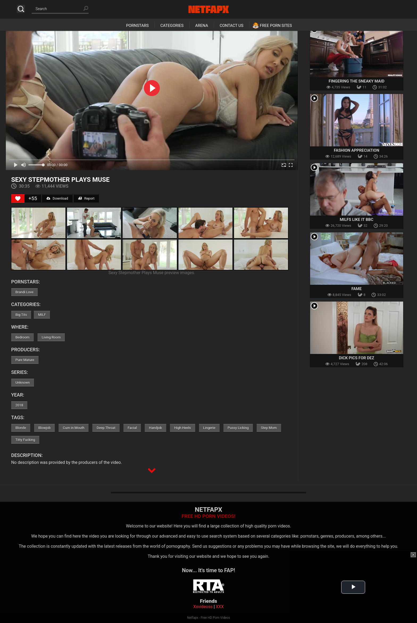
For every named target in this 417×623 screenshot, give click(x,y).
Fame (356, 288)
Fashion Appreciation (356, 150)
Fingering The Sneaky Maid (357, 81)
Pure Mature (24, 360)
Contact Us (231, 25)
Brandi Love (24, 292)
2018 (19, 405)
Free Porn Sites (276, 25)
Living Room (51, 337)
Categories (172, 25)
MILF (42, 315)
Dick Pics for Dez (356, 358)
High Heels (182, 428)
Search (21, 9)
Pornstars (137, 25)
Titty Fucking (25, 440)
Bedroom (22, 337)
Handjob (155, 428)
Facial (132, 428)
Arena (201, 25)
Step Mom (269, 428)
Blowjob (44, 428)
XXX (220, 606)
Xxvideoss (203, 606)
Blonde (20, 428)
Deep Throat (106, 428)
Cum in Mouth (73, 428)
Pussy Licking (238, 428)
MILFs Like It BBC (356, 219)
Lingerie (209, 428)
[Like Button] (17, 198)
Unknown (22, 383)
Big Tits (21, 315)
